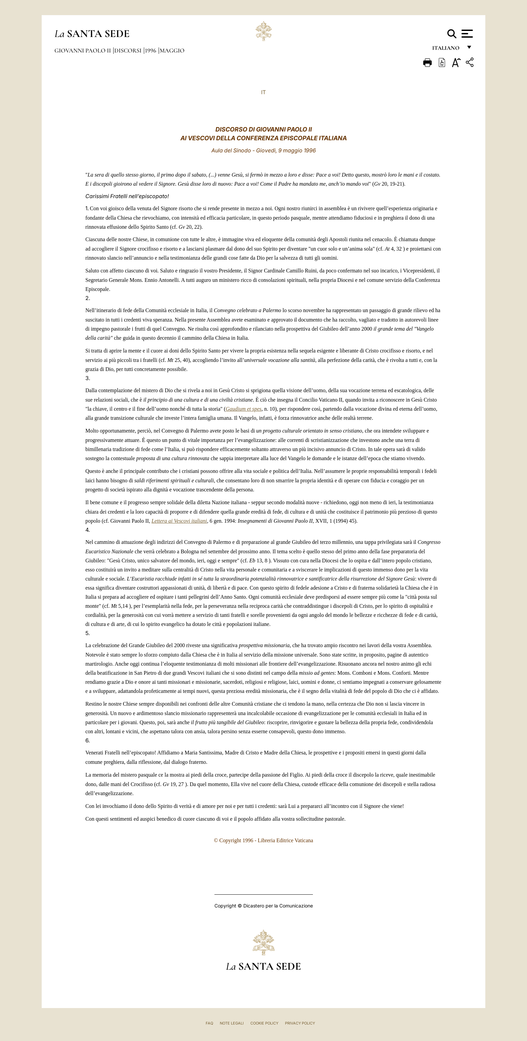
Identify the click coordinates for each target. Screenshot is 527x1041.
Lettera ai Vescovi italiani (179, 521)
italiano (447, 49)
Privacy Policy (300, 1023)
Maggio (172, 50)
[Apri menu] (466, 33)
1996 (151, 50)
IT (263, 92)
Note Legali (232, 1023)
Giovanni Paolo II (83, 50)
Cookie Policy (264, 1023)
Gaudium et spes (243, 409)
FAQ (209, 1023)
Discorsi (128, 50)
